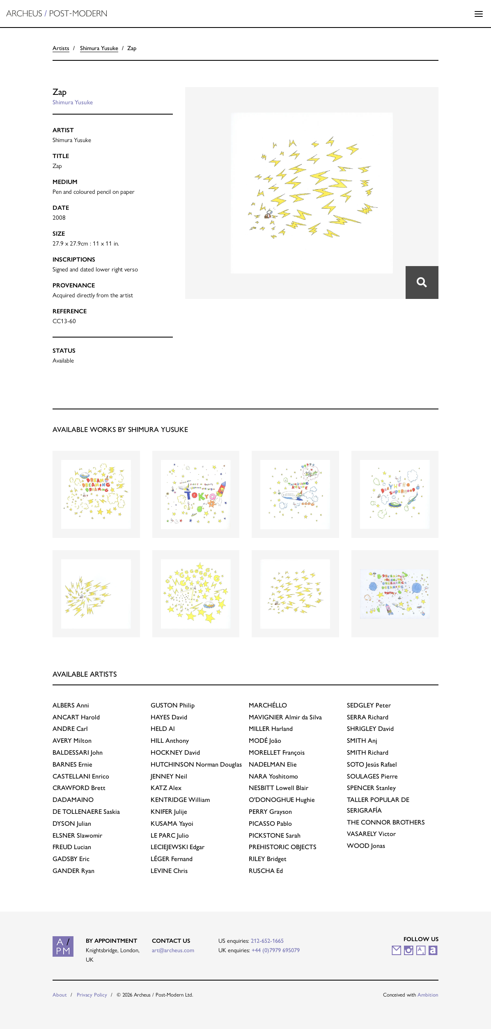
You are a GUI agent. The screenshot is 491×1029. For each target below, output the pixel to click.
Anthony (170, 740)
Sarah (275, 835)
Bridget (268, 859)
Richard (367, 717)
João (265, 740)
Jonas (366, 846)
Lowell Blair (278, 788)
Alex (166, 788)
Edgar (177, 847)
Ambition (428, 995)
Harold (76, 717)
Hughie (282, 800)
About (60, 995)
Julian (72, 823)
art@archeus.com (173, 950)
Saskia (86, 811)
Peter (369, 705)
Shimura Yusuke (99, 48)
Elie (273, 764)
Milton (72, 740)
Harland (271, 729)
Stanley (371, 788)
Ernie (72, 764)
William (180, 800)
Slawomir (77, 835)
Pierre (372, 776)
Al (163, 729)
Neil (169, 776)
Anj (362, 740)
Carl (70, 729)
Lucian (72, 847)
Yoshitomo (273, 776)
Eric (71, 859)
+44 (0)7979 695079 (276, 950)
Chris (169, 871)
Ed (266, 871)
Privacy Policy (92, 995)
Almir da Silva (285, 717)
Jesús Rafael (372, 764)
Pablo (270, 823)
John (78, 752)
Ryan (73, 871)
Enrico (81, 776)
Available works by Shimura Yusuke (120, 429)
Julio (170, 835)
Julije (169, 811)
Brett (79, 788)
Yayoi (172, 823)
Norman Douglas (196, 764)
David (169, 717)
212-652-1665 (267, 940)
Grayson (270, 811)
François (277, 752)
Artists (61, 48)
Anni (71, 705)
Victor (371, 834)
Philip (173, 705)
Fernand (172, 859)
